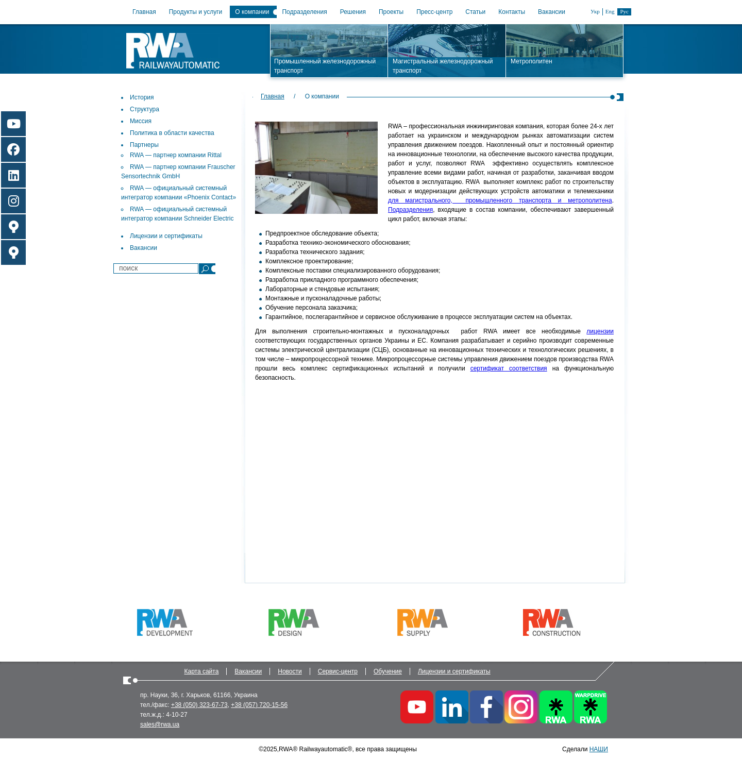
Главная (144, 11)
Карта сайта (201, 671)
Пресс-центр (434, 11)
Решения (353, 11)
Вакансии (551, 11)
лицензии (600, 331)
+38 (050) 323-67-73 (199, 705)
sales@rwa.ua (159, 724)
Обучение (388, 671)
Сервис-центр (338, 671)
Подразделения (304, 11)
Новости (289, 671)
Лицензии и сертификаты (454, 671)
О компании (252, 11)
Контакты (511, 11)
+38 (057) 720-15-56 (259, 705)
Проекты (391, 11)
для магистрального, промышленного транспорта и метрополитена (500, 200)
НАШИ (598, 749)
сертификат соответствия (508, 368)
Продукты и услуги (196, 11)
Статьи (475, 11)
